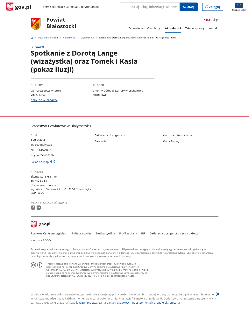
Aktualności (69, 37)
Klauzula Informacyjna (177, 135)
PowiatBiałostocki (61, 23)
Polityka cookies (81, 233)
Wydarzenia (87, 37)
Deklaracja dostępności (110, 135)
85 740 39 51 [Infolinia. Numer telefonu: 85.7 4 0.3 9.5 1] (39, 180)
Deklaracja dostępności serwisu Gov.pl (174, 233)
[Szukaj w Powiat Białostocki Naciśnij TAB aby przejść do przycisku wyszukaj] (150, 7)
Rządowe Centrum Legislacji (49, 233)
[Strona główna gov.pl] (18, 7)
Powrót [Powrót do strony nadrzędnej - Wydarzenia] (39, 47)
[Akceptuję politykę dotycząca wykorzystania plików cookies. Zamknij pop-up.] (218, 294)
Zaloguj (215, 7)
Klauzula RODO (41, 240)
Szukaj (188, 7)
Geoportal (101, 141)
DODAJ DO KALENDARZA (44, 100)
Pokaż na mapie (43, 162)
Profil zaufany (128, 233)
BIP (143, 233)
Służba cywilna (105, 233)
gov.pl (41, 224)
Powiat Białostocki (48, 37)
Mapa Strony (171, 141)
